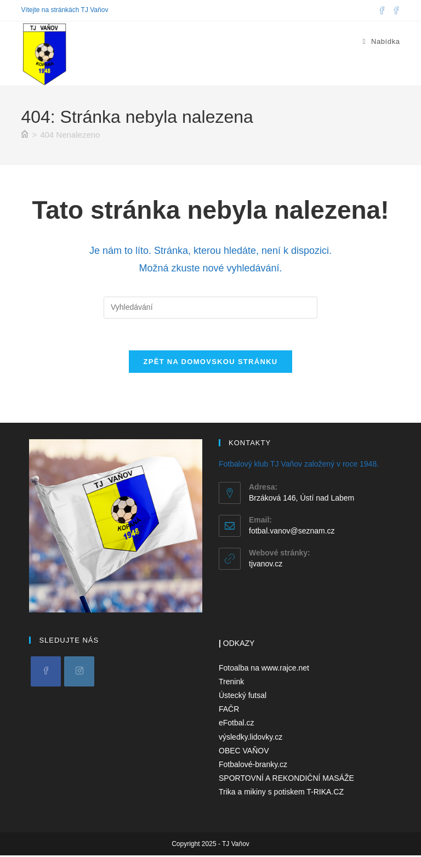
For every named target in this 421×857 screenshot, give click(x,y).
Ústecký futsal (242, 697)
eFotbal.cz (236, 724)
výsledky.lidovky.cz (250, 738)
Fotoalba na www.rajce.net (264, 669)
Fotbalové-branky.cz (253, 766)
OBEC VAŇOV (244, 751)
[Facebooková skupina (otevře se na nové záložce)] (394, 10)
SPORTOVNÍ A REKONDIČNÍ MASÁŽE (286, 779)
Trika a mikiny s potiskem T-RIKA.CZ (281, 793)
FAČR (229, 710)
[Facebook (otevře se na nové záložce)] (382, 10)
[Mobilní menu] (381, 41)
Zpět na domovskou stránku (210, 363)
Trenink (231, 683)
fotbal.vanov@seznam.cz (292, 531)
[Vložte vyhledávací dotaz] (210, 308)
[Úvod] (25, 134)
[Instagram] (79, 672)
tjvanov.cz (265, 564)
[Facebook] (46, 672)
